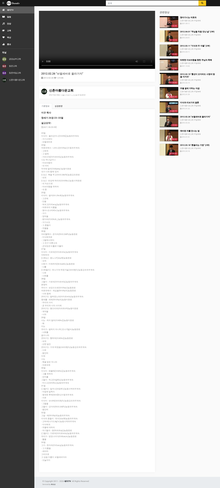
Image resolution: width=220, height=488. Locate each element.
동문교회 (9, 66)
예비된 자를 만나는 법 (190, 131)
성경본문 (59, 106)
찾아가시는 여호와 (188, 17)
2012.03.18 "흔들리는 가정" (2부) (194, 145)
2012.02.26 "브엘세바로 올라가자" (62, 73)
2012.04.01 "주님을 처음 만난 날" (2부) (197, 31)
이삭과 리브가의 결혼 (189, 102)
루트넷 (53, 484)
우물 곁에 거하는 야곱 (190, 88)
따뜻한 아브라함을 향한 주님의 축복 (196, 60)
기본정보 (46, 106)
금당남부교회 (11, 59)
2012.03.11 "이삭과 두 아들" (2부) (195, 46)
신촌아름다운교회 (13, 80)
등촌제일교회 (11, 73)
